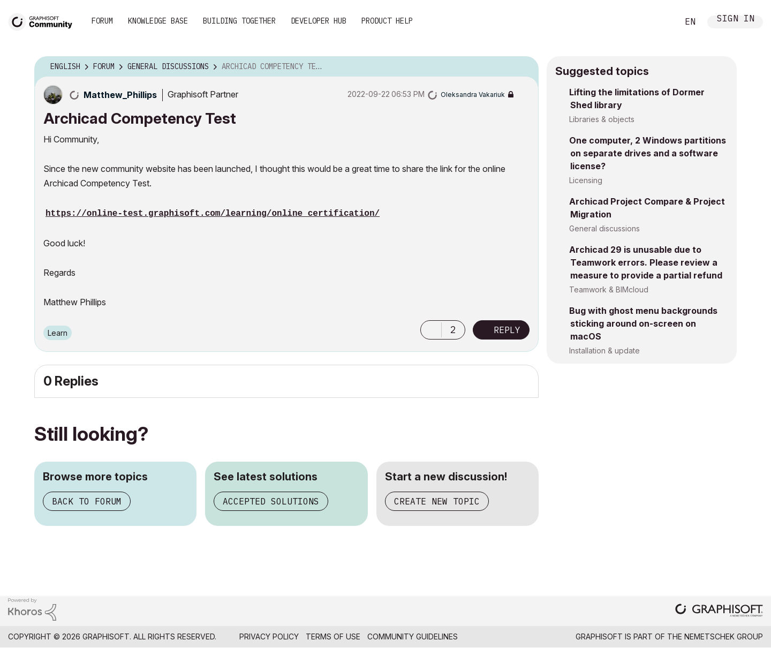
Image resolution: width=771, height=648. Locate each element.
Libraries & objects (601, 119)
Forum (102, 21)
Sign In (735, 20)
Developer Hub (318, 21)
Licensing (585, 180)
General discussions (604, 228)
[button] (431, 330)
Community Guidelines (412, 636)
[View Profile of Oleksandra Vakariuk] (473, 95)
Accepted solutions (271, 501)
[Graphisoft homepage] (719, 611)
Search (658, 21)
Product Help (387, 21)
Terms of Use (333, 636)
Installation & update (604, 350)
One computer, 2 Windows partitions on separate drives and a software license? (647, 153)
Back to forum (87, 501)
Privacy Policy (269, 636)
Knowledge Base (158, 21)
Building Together (239, 21)
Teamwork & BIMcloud (608, 289)
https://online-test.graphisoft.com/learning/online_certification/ (213, 213)
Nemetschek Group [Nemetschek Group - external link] (723, 636)
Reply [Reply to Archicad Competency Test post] (507, 330)
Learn (57, 332)
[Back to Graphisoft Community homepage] (44, 20)
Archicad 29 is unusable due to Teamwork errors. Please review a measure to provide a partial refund (645, 262)
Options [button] (524, 67)
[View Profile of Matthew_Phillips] (120, 94)
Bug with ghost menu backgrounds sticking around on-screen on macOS (643, 323)
